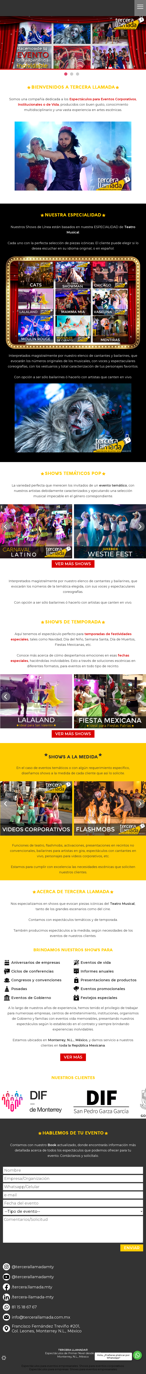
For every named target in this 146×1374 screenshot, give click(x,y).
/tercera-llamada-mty (33, 1297)
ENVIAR (132, 1247)
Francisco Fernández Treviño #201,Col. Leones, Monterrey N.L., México (47, 1328)
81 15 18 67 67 (24, 1307)
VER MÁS (73, 1057)
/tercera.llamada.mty (32, 1287)
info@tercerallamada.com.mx (41, 1317)
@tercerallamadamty (33, 1266)
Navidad (55, 639)
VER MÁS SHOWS (73, 563)
